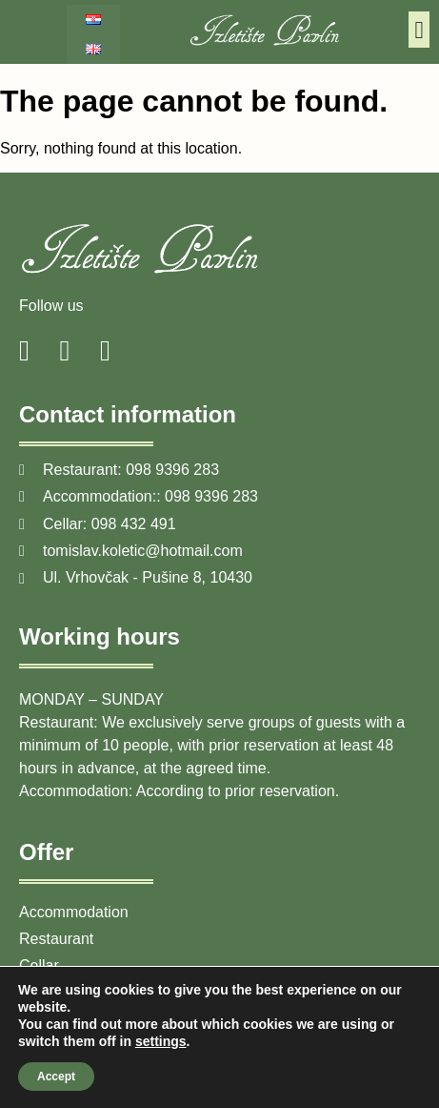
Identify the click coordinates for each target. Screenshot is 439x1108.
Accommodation (74, 912)
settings (161, 1041)
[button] (419, 29)
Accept (56, 1076)
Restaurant (56, 939)
